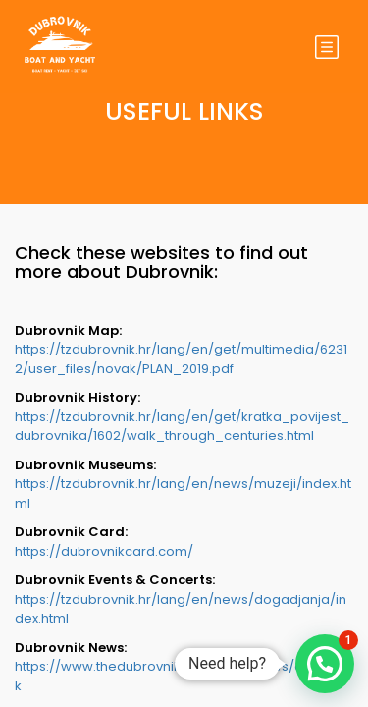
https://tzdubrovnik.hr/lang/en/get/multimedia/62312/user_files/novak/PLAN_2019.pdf (181, 359)
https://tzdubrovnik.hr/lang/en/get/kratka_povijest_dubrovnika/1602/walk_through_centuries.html (182, 427)
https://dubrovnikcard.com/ (104, 551)
